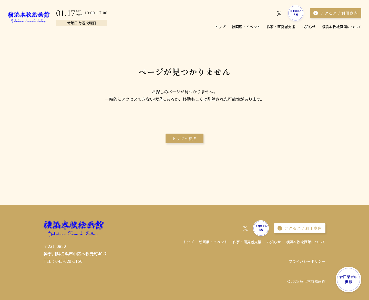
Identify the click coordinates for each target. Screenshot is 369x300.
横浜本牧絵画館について (341, 26)
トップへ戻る (184, 138)
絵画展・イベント (246, 26)
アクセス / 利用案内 (335, 13)
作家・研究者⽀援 (280, 26)
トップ (220, 26)
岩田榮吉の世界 (296, 12)
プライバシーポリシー (307, 261)
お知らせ (308, 26)
